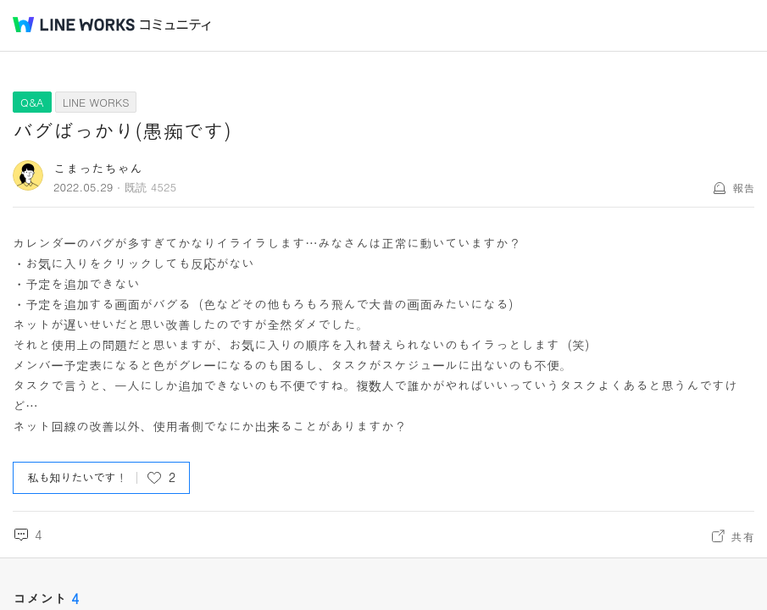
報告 (743, 188)
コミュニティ (175, 25)
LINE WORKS (96, 102)
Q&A (32, 102)
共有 (742, 536)
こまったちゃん (97, 168)
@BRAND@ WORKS (74, 24)
